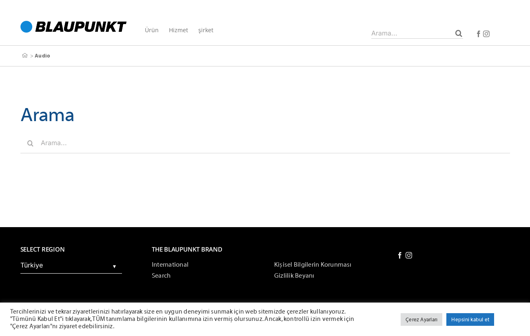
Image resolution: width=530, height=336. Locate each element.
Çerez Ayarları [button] (421, 319)
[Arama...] (417, 33)
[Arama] (459, 33)
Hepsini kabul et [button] (470, 319)
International (170, 264)
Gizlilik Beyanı (294, 275)
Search (161, 275)
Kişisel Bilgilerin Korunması (313, 264)
